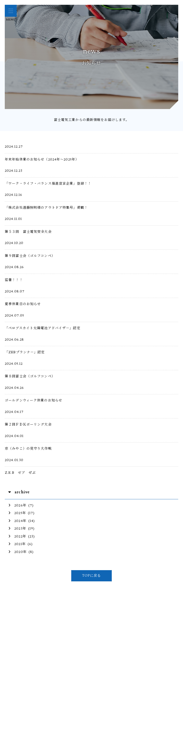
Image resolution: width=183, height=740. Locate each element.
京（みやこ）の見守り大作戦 (28, 448)
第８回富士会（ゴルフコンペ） (30, 376)
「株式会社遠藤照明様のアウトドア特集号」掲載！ (46, 207)
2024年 (17, 521)
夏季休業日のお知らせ (23, 304)
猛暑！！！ (14, 280)
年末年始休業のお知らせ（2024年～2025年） (42, 159)
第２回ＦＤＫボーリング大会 (28, 424)
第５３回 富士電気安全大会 (28, 231)
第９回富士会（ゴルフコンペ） (30, 256)
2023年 (17, 528)
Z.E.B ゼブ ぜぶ (22, 472)
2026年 (17, 505)
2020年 (17, 552)
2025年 (17, 513)
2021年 (17, 544)
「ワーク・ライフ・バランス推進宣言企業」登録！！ (48, 183)
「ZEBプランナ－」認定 (26, 352)
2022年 (17, 536)
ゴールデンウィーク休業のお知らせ (33, 400)
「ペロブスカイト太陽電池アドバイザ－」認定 (42, 328)
